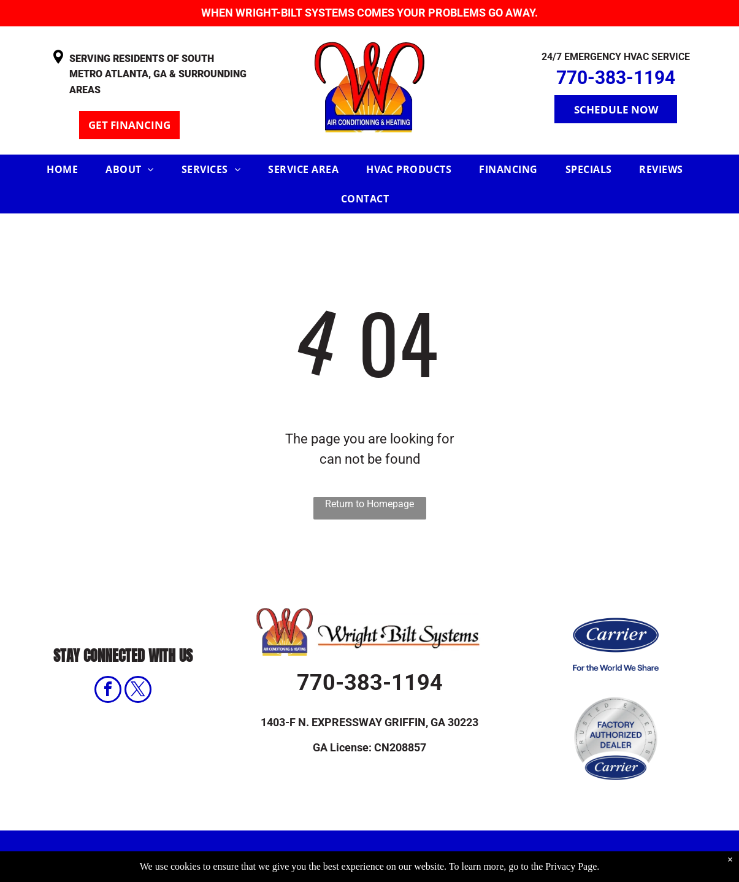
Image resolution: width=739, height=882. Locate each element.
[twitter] (137, 691)
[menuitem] (66, 169)
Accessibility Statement (524, 856)
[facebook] (107, 691)
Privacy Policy (398, 856)
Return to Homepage (369, 504)
